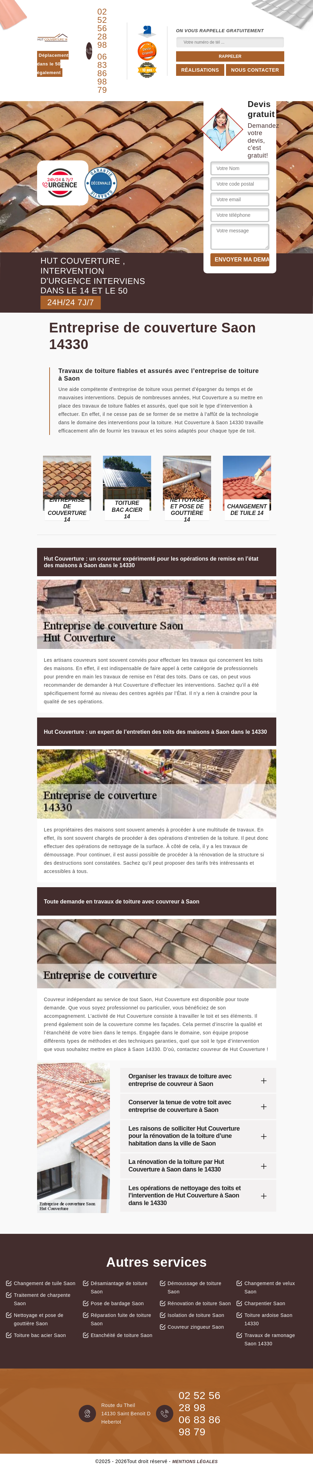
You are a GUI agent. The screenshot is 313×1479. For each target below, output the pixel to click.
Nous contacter (255, 70)
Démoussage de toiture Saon (194, 1287)
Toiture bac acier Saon (40, 1335)
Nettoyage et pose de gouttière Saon (38, 1319)
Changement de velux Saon (269, 1287)
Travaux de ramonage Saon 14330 (269, 1339)
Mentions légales (195, 1461)
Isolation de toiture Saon (196, 1315)
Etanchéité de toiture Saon (122, 1335)
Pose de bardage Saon (117, 1303)
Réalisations (200, 70)
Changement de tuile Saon (45, 1283)
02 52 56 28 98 (102, 28)
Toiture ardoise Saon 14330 (268, 1319)
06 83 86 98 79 (102, 73)
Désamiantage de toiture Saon (119, 1287)
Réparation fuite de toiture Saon (121, 1319)
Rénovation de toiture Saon (199, 1303)
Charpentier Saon (264, 1303)
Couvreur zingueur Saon (196, 1327)
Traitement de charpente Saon (42, 1299)
